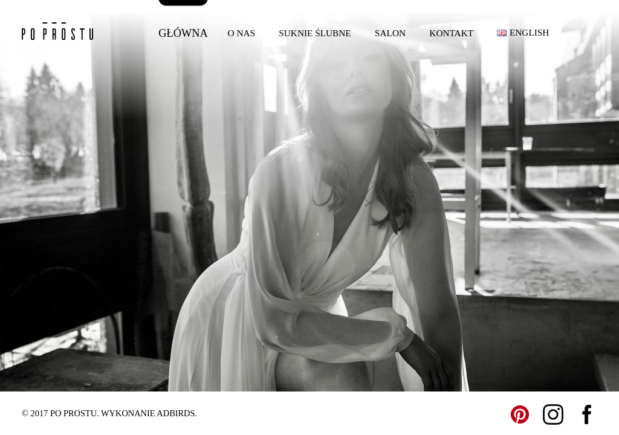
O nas (241, 33)
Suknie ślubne (315, 33)
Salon (390, 33)
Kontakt (451, 33)
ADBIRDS (176, 413)
